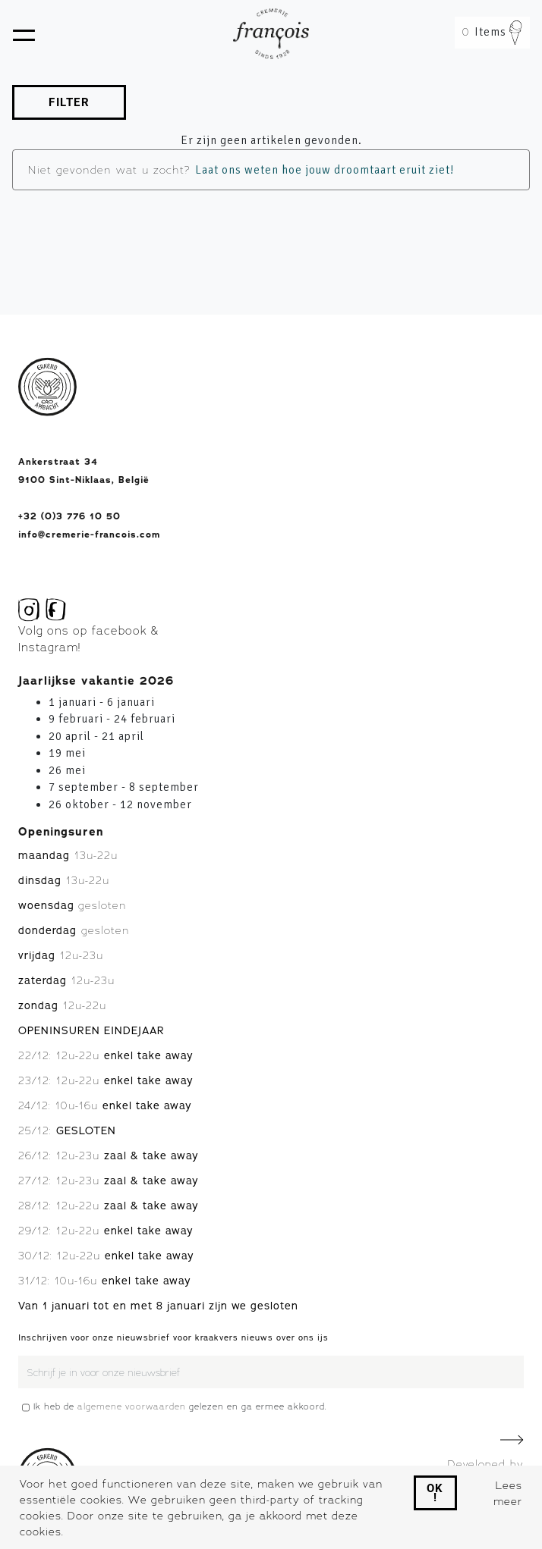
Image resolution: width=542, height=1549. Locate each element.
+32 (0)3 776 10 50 (69, 516)
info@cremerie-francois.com (89, 534)
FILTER (69, 102)
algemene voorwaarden (131, 1406)
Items (492, 32)
